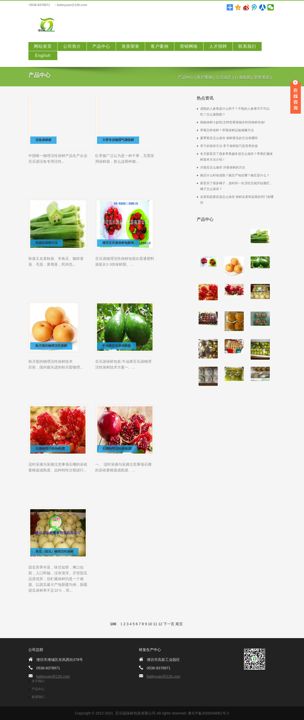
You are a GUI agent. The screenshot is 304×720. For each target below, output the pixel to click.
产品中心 (101, 46)
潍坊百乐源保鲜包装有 (118, 243)
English (42, 55)
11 (155, 624)
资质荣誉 (130, 46)
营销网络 (189, 46)
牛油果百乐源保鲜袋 (116, 346)
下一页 (168, 624)
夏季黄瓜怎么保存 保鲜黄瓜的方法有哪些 (229, 138)
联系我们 (247, 46)
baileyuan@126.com (71, 5)
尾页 (179, 624)
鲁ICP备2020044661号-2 (208, 713)
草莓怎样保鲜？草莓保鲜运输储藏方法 (227, 130)
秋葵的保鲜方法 (47, 243)
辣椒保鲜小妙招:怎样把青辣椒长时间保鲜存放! (232, 122)
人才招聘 (218, 46)
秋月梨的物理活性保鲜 (51, 346)
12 (160, 624)
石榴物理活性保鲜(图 (50, 448)
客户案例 (160, 46)
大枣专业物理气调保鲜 (118, 140)
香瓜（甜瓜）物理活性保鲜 (54, 551)
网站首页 (43, 46)
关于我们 (38, 681)
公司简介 (72, 46)
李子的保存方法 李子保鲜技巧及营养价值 (229, 146)
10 (150, 624)
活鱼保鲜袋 (43, 140)
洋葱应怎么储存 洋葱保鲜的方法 (222, 167)
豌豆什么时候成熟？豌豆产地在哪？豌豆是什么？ (235, 175)
